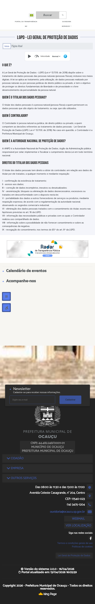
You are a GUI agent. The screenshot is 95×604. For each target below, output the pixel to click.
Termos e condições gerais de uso (75, 543)
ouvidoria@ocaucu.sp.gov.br (67, 511)
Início (7, 46)
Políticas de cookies (82, 546)
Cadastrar (70, 399)
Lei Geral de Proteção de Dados (74, 555)
